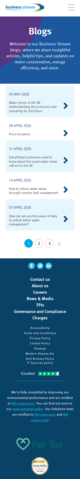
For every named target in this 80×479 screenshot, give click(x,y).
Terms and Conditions (40, 333)
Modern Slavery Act (40, 353)
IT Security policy (40, 362)
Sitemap (40, 348)
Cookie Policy (40, 343)
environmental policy (27, 409)
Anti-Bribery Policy (40, 358)
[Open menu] (71, 9)
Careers (40, 292)
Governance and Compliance (40, 311)
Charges (40, 318)
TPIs (40, 305)
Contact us (40, 279)
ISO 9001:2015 (45, 414)
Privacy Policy (40, 338)
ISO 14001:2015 (23, 403)
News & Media (40, 298)
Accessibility (40, 327)
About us (40, 286)
